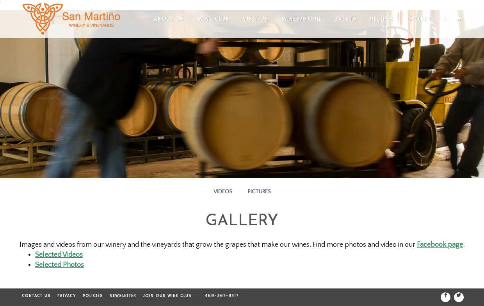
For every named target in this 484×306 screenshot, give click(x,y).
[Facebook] (445, 297)
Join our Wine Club (167, 296)
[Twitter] (459, 297)
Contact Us (36, 296)
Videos (223, 192)
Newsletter (123, 296)
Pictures (259, 192)
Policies (93, 296)
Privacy (66, 296)
